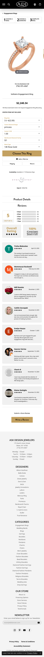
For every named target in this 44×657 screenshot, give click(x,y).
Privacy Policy (22, 606)
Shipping (12, 164)
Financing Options (22, 597)
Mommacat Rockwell (23, 267)
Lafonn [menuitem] (22, 490)
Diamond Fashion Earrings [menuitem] (22, 565)
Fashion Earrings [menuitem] (22, 568)
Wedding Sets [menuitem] (22, 582)
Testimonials (22, 609)
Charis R (17, 369)
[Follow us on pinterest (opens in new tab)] (19, 630)
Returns (32, 164)
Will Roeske (19, 287)
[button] (8, 4)
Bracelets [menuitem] (22, 537)
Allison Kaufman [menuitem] (22, 470)
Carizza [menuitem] (21, 476)
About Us (22, 595)
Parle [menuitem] (22, 498)
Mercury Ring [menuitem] (22, 496)
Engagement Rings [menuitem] (22, 525)
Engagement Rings (10, 13)
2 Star (19, 219)
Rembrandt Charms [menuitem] (22, 504)
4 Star (19, 214)
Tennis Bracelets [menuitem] (22, 579)
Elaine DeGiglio (20, 390)
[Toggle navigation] (4, 4)
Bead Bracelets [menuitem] (22, 559)
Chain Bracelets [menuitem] (22, 554)
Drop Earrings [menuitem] (22, 585)
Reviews (22, 205)
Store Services (22, 600)
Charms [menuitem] (22, 545)
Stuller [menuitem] (22, 513)
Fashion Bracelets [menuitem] (22, 556)
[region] (22, 55)
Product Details (22, 199)
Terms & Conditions (28, 642)
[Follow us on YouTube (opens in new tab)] (24, 630)
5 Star (19, 212)
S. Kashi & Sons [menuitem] (22, 510)
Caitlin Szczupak (21, 308)
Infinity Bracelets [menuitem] (22, 562)
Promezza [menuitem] (22, 501)
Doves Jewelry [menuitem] (22, 479)
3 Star (19, 216)
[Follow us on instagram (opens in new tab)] (15, 630)
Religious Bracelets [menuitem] (22, 576)
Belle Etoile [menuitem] (22, 473)
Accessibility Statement (22, 646)
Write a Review (22, 419)
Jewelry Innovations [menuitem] (22, 487)
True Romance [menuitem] (22, 515)
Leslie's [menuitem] (22, 493)
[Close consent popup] (40, 653)
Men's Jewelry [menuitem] (22, 551)
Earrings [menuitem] (22, 534)
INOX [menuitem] (22, 484)
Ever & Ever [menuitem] (22, 481)
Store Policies (22, 603)
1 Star (19, 221)
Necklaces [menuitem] (22, 539)
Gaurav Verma (20, 349)
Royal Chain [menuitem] (22, 507)
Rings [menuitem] (22, 531)
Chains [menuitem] (22, 548)
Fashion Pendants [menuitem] (22, 573)
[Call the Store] (22, 448)
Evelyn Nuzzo (19, 328)
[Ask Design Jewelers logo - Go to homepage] (22, 4)
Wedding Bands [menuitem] (22, 528)
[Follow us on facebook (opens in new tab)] (29, 630)
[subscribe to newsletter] (39, 622)
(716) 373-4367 (22, 86)
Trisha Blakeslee (21, 246)
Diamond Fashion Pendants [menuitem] (21, 571)
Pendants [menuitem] (22, 542)
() (38, 212)
